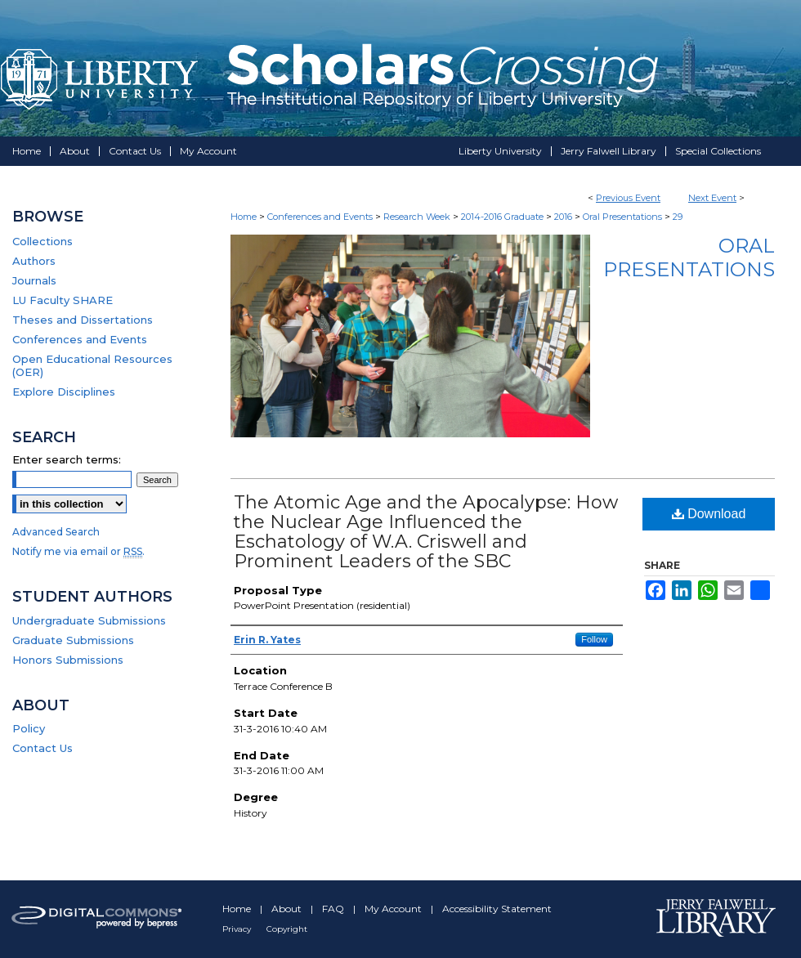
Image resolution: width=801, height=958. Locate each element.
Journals (34, 280)
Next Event (712, 198)
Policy (28, 728)
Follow (594, 639)
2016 (564, 216)
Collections (42, 241)
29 (677, 216)
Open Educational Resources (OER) (92, 365)
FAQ (334, 908)
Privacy (237, 929)
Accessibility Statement (497, 908)
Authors (34, 260)
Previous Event (628, 198)
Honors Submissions (67, 659)
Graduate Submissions (73, 640)
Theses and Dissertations (82, 319)
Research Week (418, 216)
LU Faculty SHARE (62, 300)
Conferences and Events (321, 216)
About (287, 908)
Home (243, 216)
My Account (394, 908)
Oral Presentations (624, 216)
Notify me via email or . (78, 551)
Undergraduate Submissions (89, 620)
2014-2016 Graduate (503, 216)
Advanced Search (56, 532)
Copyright (286, 929)
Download (709, 514)
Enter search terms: (66, 459)
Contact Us (42, 747)
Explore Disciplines (63, 391)
